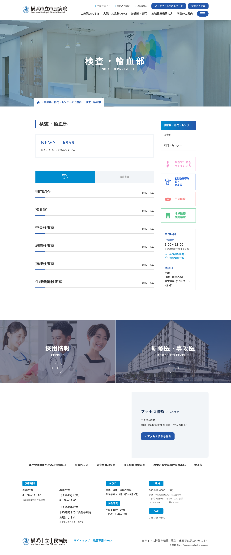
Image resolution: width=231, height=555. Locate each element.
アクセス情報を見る (159, 436)
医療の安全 (81, 465)
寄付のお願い (123, 6)
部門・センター (173, 145)
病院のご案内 (185, 13)
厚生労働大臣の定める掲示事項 (47, 465)
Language (142, 6)
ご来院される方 (90, 13)
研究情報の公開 (106, 465)
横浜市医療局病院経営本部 (170, 465)
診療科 (168, 135)
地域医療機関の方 (162, 13)
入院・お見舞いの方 (115, 13)
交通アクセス (198, 6)
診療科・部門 (139, 13)
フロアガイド (103, 6)
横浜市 (198, 465)
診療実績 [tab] (124, 177)
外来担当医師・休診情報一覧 (178, 256)
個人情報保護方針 (134, 465)
